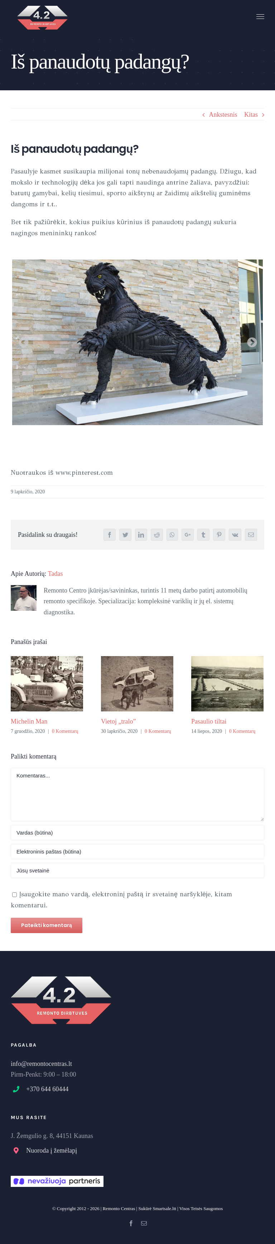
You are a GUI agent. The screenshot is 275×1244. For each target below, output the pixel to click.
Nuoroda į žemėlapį (51, 1150)
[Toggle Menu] (260, 16)
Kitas (251, 114)
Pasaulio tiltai (209, 721)
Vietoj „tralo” (118, 721)
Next (250, 340)
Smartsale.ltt (164, 1208)
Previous (21, 340)
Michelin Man (29, 721)
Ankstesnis (223, 114)
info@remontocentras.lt (41, 1063)
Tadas (55, 573)
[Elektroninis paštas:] (137, 851)
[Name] (137, 832)
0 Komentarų (65, 731)
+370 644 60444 (47, 1089)
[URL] (137, 870)
